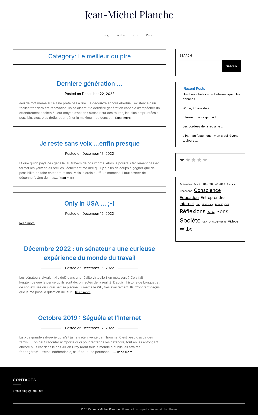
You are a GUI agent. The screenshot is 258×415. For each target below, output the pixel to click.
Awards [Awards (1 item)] (197, 184)
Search (186, 55)
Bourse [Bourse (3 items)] (208, 184)
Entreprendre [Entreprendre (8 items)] (213, 197)
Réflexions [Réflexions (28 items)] (192, 211)
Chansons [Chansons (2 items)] (186, 190)
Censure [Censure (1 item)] (231, 184)
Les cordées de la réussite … (203, 126)
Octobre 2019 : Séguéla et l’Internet (89, 317)
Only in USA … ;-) (89, 203)
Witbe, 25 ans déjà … (198, 108)
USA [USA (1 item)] (204, 221)
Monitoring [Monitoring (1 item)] (207, 204)
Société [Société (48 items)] (190, 220)
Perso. (150, 35)
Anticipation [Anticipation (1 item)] (186, 184)
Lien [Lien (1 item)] (198, 204)
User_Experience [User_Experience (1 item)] (217, 221)
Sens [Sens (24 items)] (222, 211)
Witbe (121, 35)
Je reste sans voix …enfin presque (90, 143)
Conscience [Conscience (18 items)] (207, 190)
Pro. (136, 35)
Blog (106, 35)
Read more (123, 118)
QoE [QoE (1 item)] (227, 204)
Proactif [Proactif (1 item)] (219, 204)
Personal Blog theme (163, 409)
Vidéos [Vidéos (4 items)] (233, 221)
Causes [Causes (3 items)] (220, 184)
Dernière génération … (89, 83)
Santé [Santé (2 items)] (210, 212)
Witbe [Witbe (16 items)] (186, 229)
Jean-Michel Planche (129, 14)
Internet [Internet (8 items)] (187, 203)
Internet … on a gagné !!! (200, 117)
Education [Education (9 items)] (189, 197)
